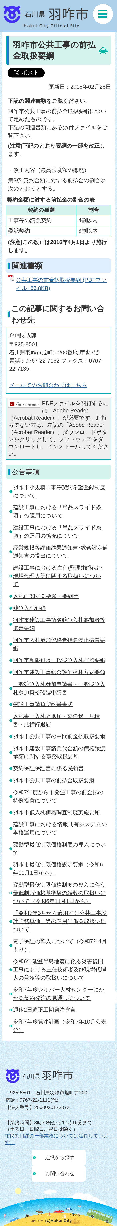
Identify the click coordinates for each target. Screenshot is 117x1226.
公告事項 (25, 472)
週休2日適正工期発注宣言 (44, 1010)
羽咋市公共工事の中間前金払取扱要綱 (59, 736)
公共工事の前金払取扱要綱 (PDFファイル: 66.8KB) (61, 284)
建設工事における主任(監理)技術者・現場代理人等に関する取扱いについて (58, 576)
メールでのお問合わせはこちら (48, 385)
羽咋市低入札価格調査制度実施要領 (56, 812)
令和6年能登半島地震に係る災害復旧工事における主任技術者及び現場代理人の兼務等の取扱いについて (59, 969)
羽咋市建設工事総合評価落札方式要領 (59, 672)
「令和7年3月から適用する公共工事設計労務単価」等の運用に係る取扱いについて (60, 921)
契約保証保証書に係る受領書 (48, 768)
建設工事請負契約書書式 (43, 704)
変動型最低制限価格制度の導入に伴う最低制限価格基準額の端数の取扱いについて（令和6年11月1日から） (59, 893)
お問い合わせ (60, 1173)
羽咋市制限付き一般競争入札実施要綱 (59, 660)
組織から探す (60, 1157)
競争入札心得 (29, 608)
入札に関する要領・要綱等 (46, 596)
